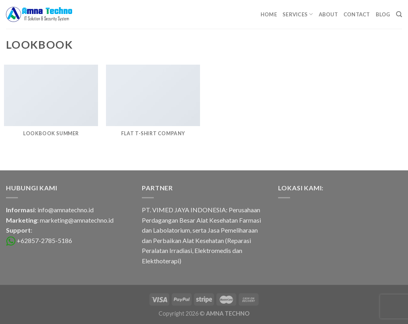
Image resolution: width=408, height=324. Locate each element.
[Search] (399, 14)
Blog (383, 14)
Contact (356, 14)
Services (297, 14)
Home (269, 14)
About (328, 14)
